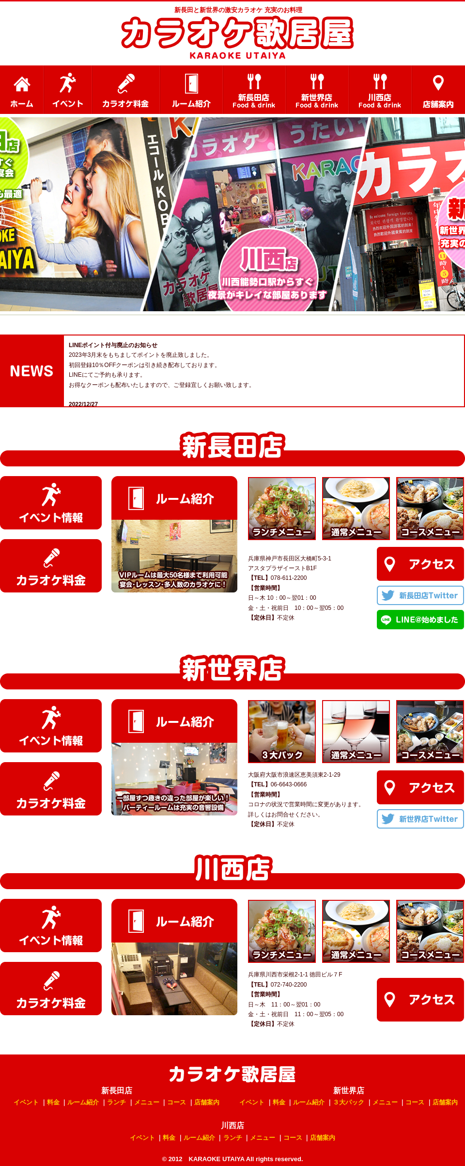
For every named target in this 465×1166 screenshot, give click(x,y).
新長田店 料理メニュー (254, 89)
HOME (22, 89)
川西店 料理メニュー (380, 89)
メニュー (146, 1102)
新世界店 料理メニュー (317, 89)
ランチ (116, 1102)
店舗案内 (438, 89)
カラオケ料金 (126, 89)
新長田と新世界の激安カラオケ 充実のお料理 (238, 10)
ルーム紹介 (191, 89)
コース (176, 1102)
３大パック (348, 1102)
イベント (68, 89)
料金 (53, 1102)
